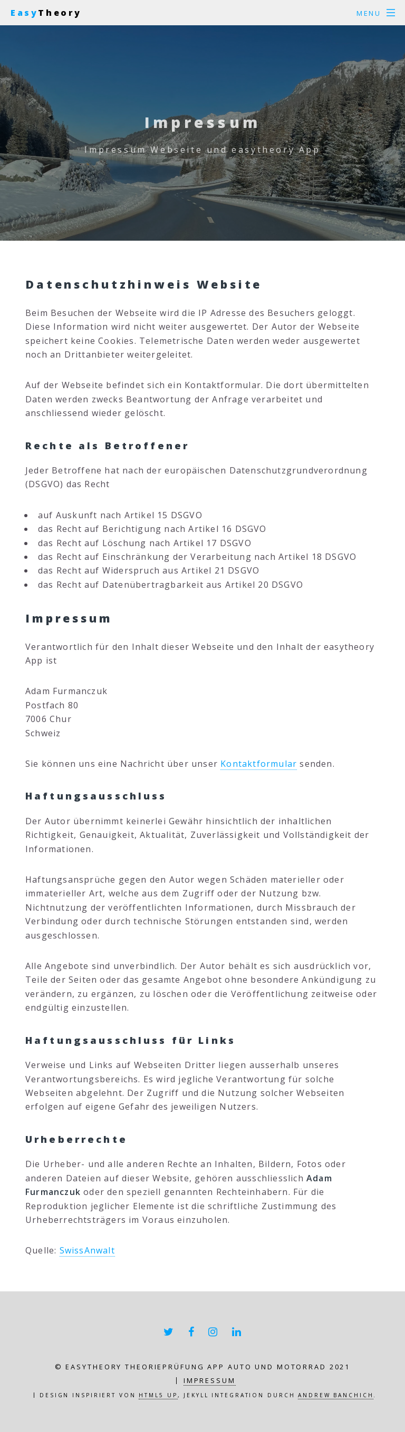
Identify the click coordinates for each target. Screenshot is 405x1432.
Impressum (210, 1380)
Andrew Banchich (335, 1395)
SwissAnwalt (87, 1250)
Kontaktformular (258, 763)
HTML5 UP (158, 1395)
